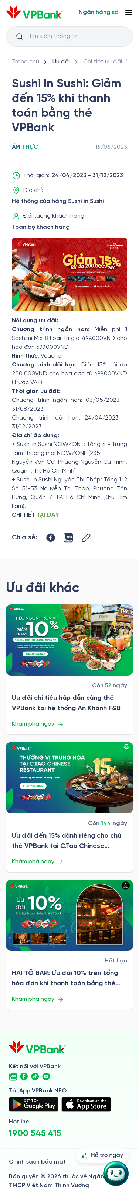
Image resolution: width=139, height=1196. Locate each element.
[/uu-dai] (61, 61)
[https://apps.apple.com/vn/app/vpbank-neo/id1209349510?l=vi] (86, 1104)
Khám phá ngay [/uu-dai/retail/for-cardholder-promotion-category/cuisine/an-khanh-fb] (38, 724)
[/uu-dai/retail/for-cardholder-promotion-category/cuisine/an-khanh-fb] (69, 640)
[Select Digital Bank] (98, 12)
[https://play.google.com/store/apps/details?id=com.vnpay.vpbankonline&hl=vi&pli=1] (33, 1104)
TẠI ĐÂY (48, 515)
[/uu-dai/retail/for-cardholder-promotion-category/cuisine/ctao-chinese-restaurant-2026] (69, 777)
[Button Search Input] (19, 36)
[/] (34, 12)
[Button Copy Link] (86, 538)
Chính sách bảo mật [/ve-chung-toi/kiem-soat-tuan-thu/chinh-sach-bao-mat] (37, 1162)
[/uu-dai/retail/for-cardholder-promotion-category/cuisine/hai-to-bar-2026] (69, 915)
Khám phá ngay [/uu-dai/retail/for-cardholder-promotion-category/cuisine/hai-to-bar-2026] (38, 999)
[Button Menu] (128, 12)
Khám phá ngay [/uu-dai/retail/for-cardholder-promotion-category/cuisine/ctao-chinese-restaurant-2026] (38, 862)
